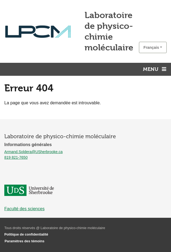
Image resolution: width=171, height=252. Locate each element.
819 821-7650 (15, 157)
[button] (153, 47)
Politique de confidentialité (26, 234)
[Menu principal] (155, 69)
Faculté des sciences (24, 208)
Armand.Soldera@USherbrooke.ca (33, 152)
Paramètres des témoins (24, 241)
